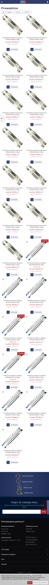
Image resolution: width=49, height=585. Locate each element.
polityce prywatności (33, 579)
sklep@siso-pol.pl (6, 534)
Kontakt (4, 564)
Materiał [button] (27, 12)
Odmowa (36, 582)
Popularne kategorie (24, 554)
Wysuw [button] (18, 12)
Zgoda (29, 582)
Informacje (24, 549)
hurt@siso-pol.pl (30, 531)
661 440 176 (4, 531)
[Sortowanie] (3, 12)
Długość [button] (10, 12)
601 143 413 (29, 529)
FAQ (24, 559)
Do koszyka (14, 49)
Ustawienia (44, 582)
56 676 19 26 (4, 529)
